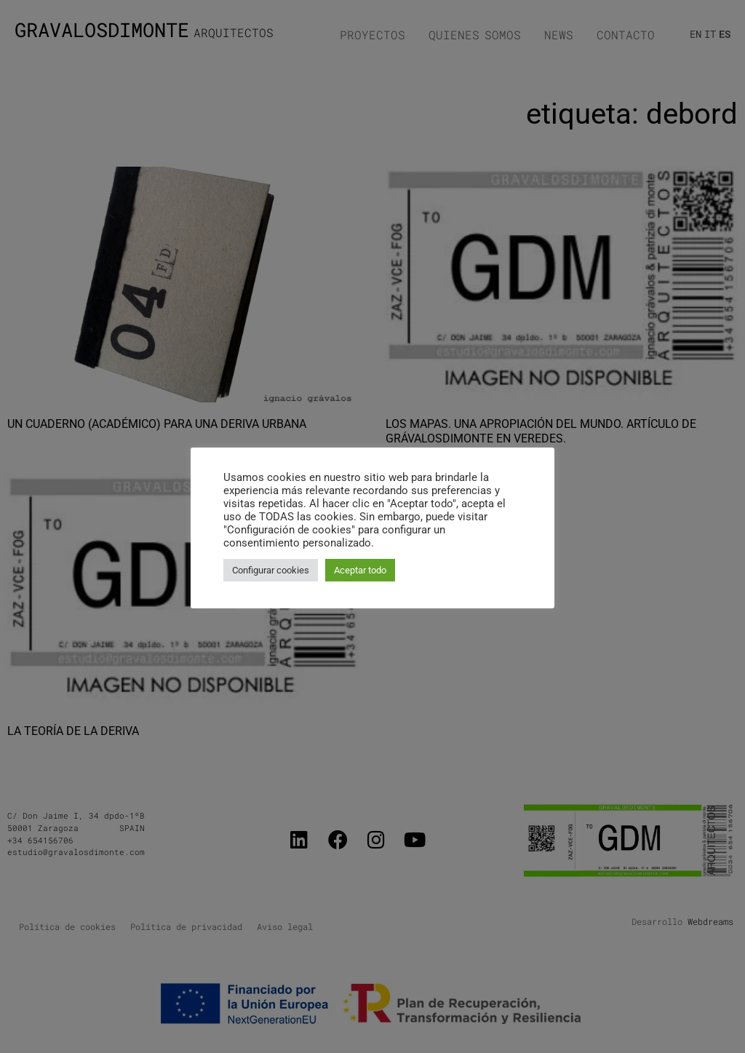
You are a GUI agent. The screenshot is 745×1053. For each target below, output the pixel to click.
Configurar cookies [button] (270, 570)
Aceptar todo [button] (360, 570)
